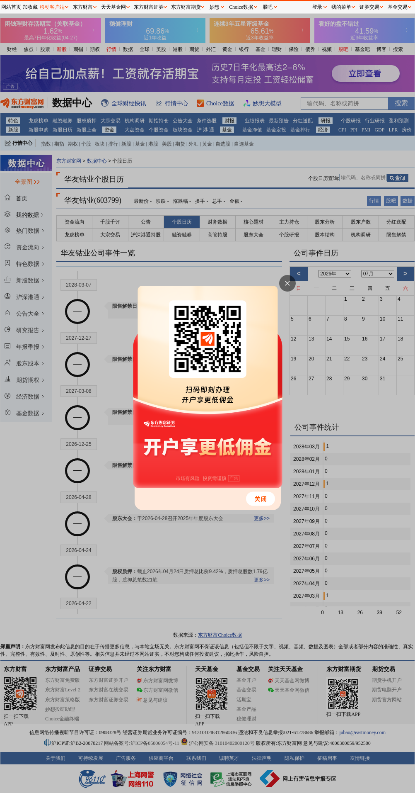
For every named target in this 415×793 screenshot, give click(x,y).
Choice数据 (241, 7)
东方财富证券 (149, 7)
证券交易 (369, 7)
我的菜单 (341, 7)
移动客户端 (52, 7)
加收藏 (30, 7)
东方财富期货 (186, 7)
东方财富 (83, 7)
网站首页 (11, 7)
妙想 (215, 7)
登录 (317, 7)
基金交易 (398, 7)
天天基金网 (113, 7)
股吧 (268, 7)
